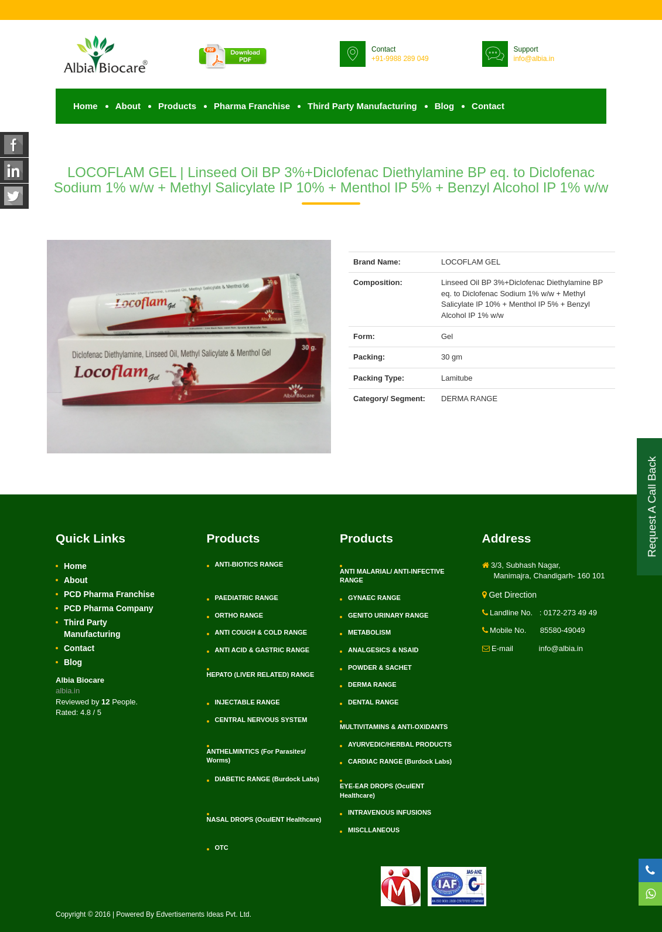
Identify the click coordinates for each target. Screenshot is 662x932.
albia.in (68, 690)
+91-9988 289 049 (400, 59)
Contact (488, 106)
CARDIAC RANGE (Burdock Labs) (400, 761)
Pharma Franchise (252, 106)
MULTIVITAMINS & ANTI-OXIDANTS (394, 726)
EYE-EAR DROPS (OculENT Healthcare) (382, 790)
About (128, 106)
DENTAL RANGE (373, 702)
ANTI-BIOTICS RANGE (249, 564)
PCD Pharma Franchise (109, 594)
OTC (221, 847)
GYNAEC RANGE (374, 597)
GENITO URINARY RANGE (388, 615)
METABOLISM (369, 632)
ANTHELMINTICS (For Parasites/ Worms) (256, 756)
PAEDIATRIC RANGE (246, 597)
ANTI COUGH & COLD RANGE (261, 632)
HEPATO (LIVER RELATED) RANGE (261, 674)
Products (177, 106)
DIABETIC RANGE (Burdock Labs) (267, 778)
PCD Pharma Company (108, 608)
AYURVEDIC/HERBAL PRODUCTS (400, 744)
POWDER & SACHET (380, 667)
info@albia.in (534, 59)
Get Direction (509, 594)
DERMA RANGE (372, 684)
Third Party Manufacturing (362, 106)
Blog (444, 106)
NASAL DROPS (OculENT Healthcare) (264, 819)
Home (85, 106)
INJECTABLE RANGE (247, 702)
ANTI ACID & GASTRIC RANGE (262, 649)
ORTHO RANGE (239, 615)
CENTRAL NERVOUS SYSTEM (261, 719)
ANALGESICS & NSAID (383, 649)
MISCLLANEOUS (374, 829)
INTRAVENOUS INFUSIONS (389, 812)
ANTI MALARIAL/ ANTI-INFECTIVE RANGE (392, 576)
